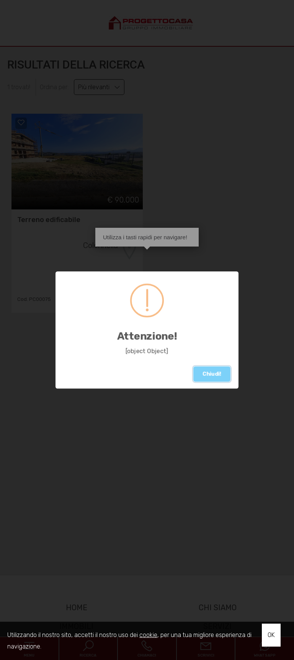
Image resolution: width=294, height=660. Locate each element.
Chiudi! (212, 374)
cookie (148, 635)
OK (271, 635)
